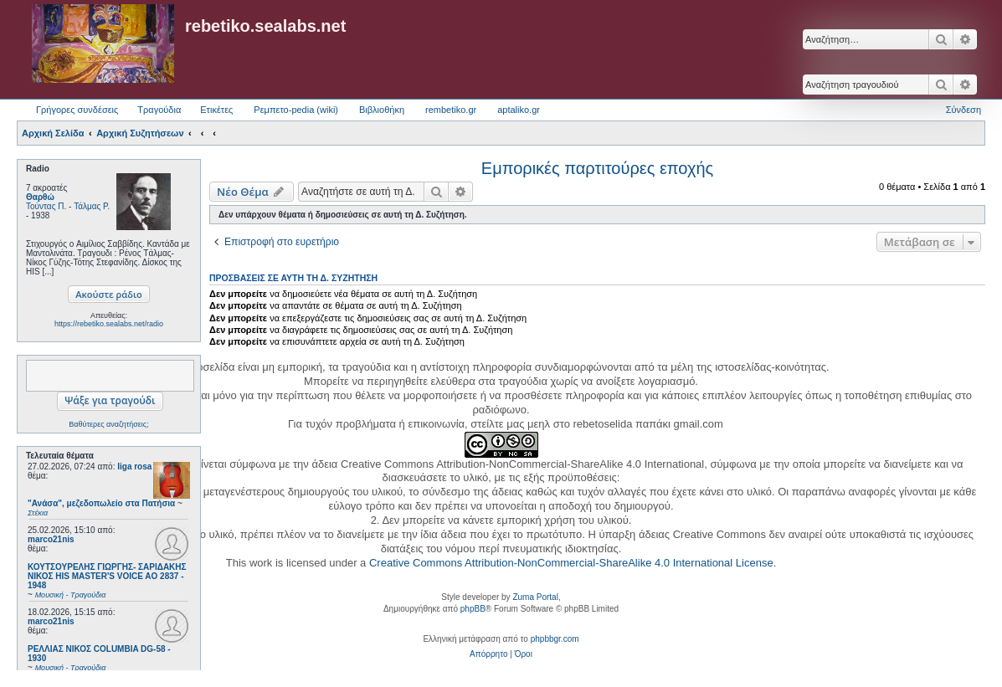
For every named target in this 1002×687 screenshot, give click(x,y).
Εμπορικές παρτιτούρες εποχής (597, 168)
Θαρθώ (40, 197)
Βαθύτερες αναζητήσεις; (108, 424)
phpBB (473, 608)
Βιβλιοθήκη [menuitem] (381, 110)
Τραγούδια (159, 110)
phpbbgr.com (555, 638)
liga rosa (134, 466)
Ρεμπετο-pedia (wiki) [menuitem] (296, 110)
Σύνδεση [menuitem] (963, 110)
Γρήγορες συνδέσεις (77, 110)
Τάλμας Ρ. (92, 206)
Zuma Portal (535, 597)
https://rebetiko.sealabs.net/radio (108, 324)
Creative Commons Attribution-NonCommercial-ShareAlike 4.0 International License (571, 562)
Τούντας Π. (46, 206)
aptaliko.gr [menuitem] (518, 110)
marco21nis (51, 539)
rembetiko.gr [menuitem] (450, 110)
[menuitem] (488, 654)
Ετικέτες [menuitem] (216, 110)
